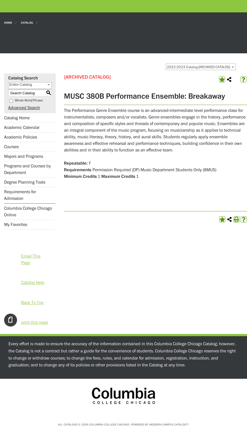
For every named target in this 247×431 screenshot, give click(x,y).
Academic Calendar (22, 127)
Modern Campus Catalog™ (169, 424)
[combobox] (201, 66)
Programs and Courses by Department (27, 169)
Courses (11, 147)
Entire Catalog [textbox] (20, 84)
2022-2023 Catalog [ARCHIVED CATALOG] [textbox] (198, 67)
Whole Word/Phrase (29, 100)
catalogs (70, 424)
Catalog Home (17, 118)
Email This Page (30, 255)
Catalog (27, 22)
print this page (34, 322)
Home (8, 22)
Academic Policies (20, 137)
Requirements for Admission (20, 195)
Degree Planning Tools (24, 182)
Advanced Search (24, 107)
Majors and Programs (23, 156)
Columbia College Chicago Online (28, 212)
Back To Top (32, 302)
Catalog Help (32, 282)
